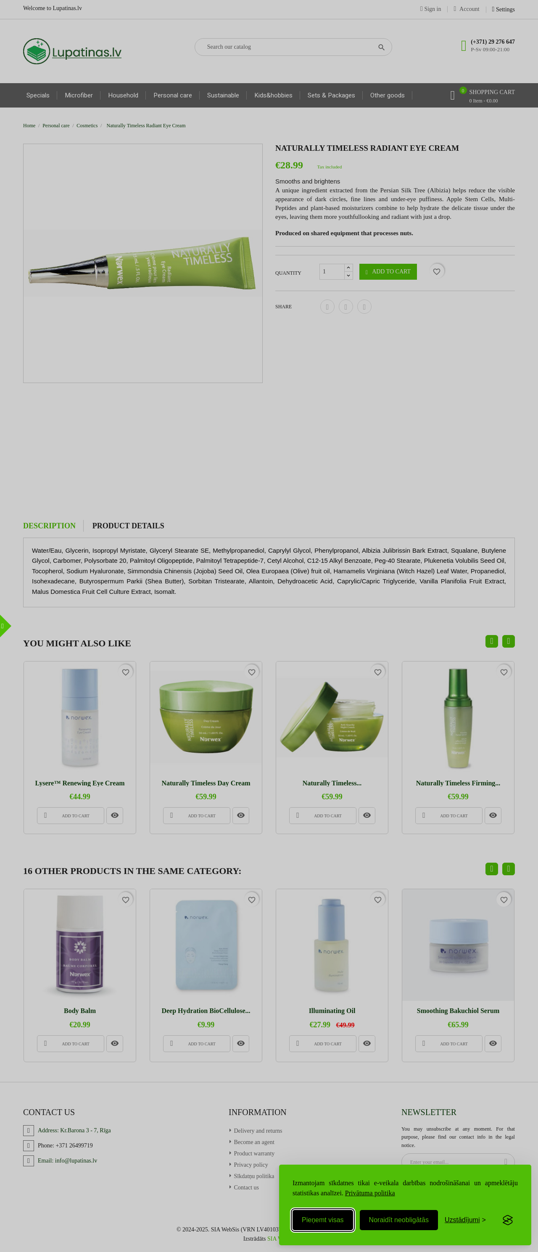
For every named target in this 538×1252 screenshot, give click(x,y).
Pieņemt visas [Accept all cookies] (323, 1219)
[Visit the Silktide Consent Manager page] (508, 1220)
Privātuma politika (370, 1193)
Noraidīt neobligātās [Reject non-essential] (399, 1219)
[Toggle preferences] (465, 1220)
